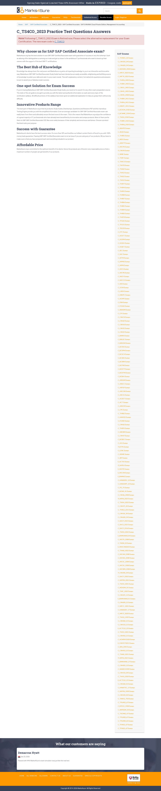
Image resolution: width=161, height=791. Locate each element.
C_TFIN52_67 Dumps (125, 725)
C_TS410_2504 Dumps (126, 117)
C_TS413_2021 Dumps (126, 632)
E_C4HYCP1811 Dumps (126, 643)
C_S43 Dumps (123, 284)
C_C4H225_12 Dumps (125, 595)
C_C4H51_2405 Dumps (126, 87)
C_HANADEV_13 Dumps (126, 480)
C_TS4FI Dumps (123, 158)
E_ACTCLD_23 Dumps (125, 628)
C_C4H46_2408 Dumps (126, 495)
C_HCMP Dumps (123, 299)
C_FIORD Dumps (124, 421)
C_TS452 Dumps (124, 173)
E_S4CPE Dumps (123, 469)
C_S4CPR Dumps (124, 147)
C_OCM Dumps (123, 287)
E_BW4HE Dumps (124, 476)
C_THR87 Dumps (124, 199)
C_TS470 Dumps (124, 165)
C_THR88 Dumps (124, 195)
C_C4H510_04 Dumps (125, 673)
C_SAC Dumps (123, 254)
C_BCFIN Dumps (123, 365)
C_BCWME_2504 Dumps (126, 113)
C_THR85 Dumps (124, 206)
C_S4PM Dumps (123, 265)
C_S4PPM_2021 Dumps (126, 580)
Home (24, 17)
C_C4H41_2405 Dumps (126, 91)
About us (67, 776)
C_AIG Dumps (123, 443)
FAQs (66, 17)
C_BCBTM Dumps (124, 373)
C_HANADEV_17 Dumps (126, 610)
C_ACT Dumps (123, 402)
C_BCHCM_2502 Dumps (126, 110)
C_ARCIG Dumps (124, 395)
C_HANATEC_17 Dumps (126, 688)
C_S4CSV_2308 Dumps (126, 565)
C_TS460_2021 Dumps (126, 654)
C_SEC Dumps (123, 250)
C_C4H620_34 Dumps (125, 65)
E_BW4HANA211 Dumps (126, 599)
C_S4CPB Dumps (124, 273)
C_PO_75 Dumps (124, 487)
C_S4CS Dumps (123, 269)
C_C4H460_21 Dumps (125, 621)
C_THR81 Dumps (124, 136)
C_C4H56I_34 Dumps (125, 513)
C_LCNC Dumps (123, 450)
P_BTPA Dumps (123, 447)
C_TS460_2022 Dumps (126, 550)
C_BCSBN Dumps (124, 362)
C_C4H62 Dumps (124, 425)
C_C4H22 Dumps (124, 332)
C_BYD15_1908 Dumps (126, 706)
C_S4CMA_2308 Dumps (126, 558)
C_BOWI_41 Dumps (125, 491)
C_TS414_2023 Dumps (126, 502)
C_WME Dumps (123, 154)
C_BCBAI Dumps (124, 376)
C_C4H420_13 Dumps (125, 665)
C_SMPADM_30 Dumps (126, 710)
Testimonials (76, 17)
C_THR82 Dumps (124, 413)
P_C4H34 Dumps (124, 150)
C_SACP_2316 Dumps (125, 528)
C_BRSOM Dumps (124, 343)
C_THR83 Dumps (124, 213)
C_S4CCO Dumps (124, 280)
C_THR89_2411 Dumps (126, 99)
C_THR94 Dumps (124, 187)
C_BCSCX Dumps (124, 354)
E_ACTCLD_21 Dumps (125, 680)
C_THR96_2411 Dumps (126, 102)
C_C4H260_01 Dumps (125, 684)
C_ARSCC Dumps (124, 384)
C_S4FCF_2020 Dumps (126, 613)
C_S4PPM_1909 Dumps (126, 691)
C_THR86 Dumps (124, 202)
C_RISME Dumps (124, 454)
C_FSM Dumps (123, 302)
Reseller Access (106, 17)
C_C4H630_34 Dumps (125, 517)
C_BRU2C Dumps (124, 339)
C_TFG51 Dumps (124, 225)
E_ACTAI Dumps (124, 462)
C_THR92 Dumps (124, 191)
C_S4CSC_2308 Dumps (126, 562)
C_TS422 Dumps (124, 176)
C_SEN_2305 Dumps (125, 647)
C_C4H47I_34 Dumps (125, 506)
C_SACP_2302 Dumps (125, 576)
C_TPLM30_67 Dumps (125, 717)
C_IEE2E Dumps (123, 132)
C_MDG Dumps (123, 139)
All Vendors (34, 17)
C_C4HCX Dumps (124, 317)
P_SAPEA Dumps (124, 465)
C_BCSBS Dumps (124, 358)
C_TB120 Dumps (124, 228)
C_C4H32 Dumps (124, 328)
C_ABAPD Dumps (124, 128)
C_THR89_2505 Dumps (126, 121)
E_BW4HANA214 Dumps (126, 536)
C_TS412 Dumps (124, 180)
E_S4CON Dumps (124, 473)
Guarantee (56, 17)
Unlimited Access (90, 17)
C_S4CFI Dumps (123, 276)
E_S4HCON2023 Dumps (126, 547)
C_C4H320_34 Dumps (125, 62)
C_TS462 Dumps (124, 169)
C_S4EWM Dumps (124, 432)
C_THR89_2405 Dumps (126, 84)
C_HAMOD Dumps (124, 417)
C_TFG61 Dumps (124, 221)
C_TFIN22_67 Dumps (125, 728)
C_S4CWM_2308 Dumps (126, 569)
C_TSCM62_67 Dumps (126, 713)
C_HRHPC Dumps (124, 295)
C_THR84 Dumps (124, 210)
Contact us (55, 776)
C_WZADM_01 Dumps (125, 588)
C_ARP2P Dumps (124, 387)
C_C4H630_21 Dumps (125, 602)
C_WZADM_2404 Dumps (126, 69)
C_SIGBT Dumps (124, 247)
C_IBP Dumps (122, 458)
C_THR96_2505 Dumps (126, 124)
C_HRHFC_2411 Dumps (126, 106)
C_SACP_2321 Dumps (125, 521)
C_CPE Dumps (123, 410)
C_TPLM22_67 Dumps (125, 702)
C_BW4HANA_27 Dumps (126, 662)
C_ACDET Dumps (124, 399)
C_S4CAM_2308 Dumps (126, 554)
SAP (26, 24)
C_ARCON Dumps (124, 391)
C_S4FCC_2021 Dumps (126, 606)
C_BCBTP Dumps (124, 369)
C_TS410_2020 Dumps (126, 676)
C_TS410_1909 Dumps (126, 617)
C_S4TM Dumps (123, 258)
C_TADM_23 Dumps (125, 543)
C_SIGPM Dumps (124, 239)
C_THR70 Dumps (124, 217)
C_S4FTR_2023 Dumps (126, 76)
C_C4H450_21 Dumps (125, 636)
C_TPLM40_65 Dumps (125, 721)
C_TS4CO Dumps (124, 162)
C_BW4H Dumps (123, 336)
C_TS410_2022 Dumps (126, 532)
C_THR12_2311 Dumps (126, 510)
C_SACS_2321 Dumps (125, 525)
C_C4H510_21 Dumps (125, 625)
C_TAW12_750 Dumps (126, 699)
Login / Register (121, 17)
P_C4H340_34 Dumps (125, 573)
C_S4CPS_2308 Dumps (126, 539)
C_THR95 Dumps (124, 428)
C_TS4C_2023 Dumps (125, 591)
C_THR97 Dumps (124, 184)
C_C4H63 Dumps (124, 321)
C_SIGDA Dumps (124, 243)
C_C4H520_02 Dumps (125, 695)
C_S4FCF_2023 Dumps (126, 73)
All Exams (45, 17)
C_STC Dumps (123, 232)
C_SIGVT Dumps (124, 236)
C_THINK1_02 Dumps (125, 58)
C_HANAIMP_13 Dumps (126, 484)
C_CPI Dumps (123, 313)
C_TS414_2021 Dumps (126, 584)
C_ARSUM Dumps (124, 380)
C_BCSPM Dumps (124, 350)
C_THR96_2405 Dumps (126, 80)
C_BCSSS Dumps (124, 347)
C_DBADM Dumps (124, 310)
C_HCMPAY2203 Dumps (126, 639)
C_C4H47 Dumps (124, 436)
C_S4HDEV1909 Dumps (126, 669)
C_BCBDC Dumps (124, 439)
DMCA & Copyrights (93, 776)
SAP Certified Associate (38, 24)
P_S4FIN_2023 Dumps (125, 499)
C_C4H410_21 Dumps (125, 650)
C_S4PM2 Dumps (124, 262)
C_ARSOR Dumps (124, 406)
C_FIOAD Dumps (124, 306)
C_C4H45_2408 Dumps (126, 95)
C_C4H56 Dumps (124, 325)
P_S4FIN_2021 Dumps (125, 658)
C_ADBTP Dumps (124, 143)
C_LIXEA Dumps (123, 291)
